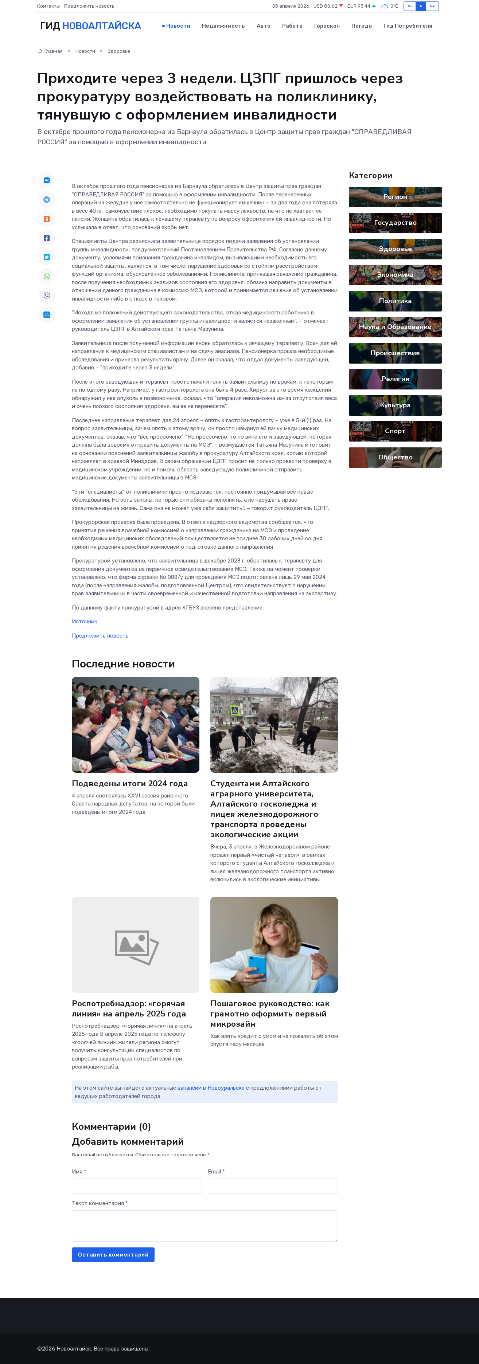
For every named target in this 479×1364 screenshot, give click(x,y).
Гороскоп (327, 26)
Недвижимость (223, 26)
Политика (395, 300)
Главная (50, 51)
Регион (395, 196)
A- (410, 6)
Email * (216, 1171)
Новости (178, 26)
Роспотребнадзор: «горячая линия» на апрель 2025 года (130, 1008)
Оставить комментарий (113, 1254)
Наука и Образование (395, 326)
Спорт (395, 430)
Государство (395, 222)
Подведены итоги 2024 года (131, 782)
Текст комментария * (100, 1203)
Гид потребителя (407, 26)
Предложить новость (89, 6)
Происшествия (395, 352)
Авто (263, 26)
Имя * (79, 1171)
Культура (395, 404)
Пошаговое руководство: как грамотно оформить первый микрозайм (270, 1013)
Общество (395, 457)
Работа (292, 26)
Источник (84, 621)
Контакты (48, 6)
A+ (432, 6)
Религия (395, 378)
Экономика (395, 274)
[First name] (137, 1185)
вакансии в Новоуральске (211, 1087)
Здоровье (119, 51)
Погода (361, 26)
